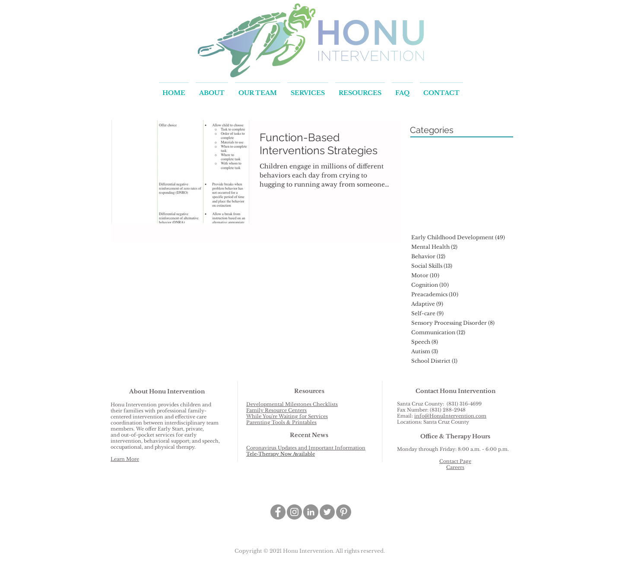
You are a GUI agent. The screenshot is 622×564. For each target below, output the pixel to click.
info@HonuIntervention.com (450, 416)
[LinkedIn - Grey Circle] (310, 512)
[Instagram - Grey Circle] (294, 512)
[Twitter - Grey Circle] (327, 512)
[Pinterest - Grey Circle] (343, 512)
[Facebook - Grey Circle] (278, 512)
